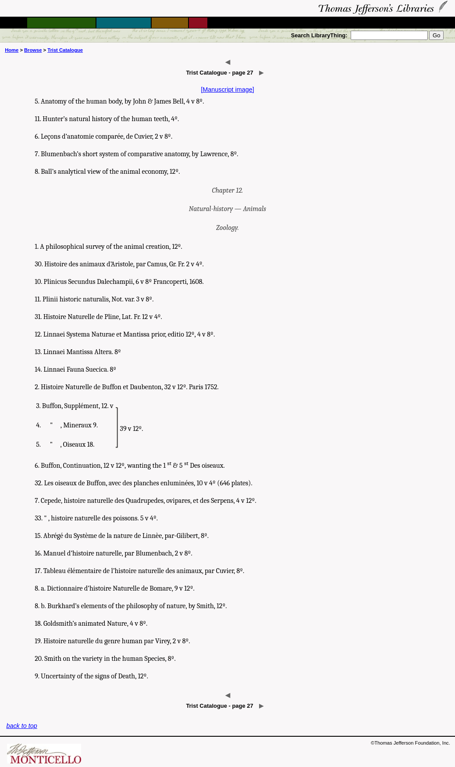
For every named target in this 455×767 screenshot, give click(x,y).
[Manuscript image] (227, 89)
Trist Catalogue (65, 50)
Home (11, 50)
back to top (21, 725)
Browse (33, 50)
